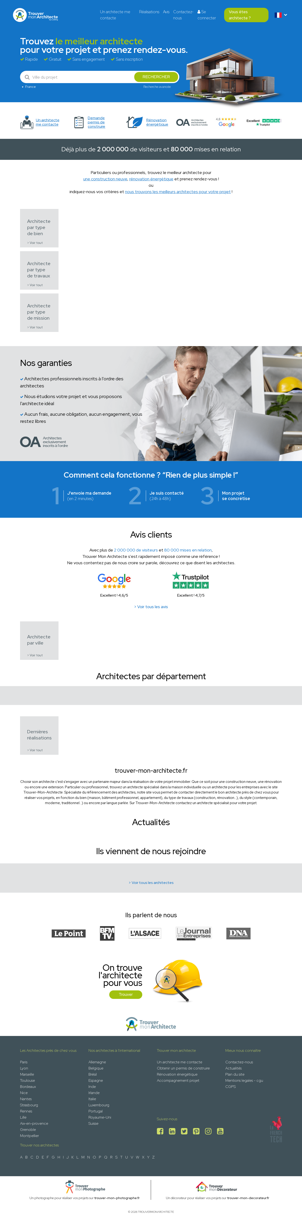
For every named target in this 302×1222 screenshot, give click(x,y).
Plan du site (234, 1074)
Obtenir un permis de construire (183, 1068)
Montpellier (29, 1135)
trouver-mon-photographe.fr (117, 1198)
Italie (92, 1098)
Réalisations (149, 11)
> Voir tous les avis (151, 606)
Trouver (126, 994)
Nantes (26, 1098)
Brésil (92, 1074)
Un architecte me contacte (115, 15)
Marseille (27, 1074)
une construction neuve (105, 179)
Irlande (94, 1092)
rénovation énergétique (151, 179)
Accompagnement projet (178, 1080)
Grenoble (28, 1129)
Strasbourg (29, 1105)
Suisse (93, 1123)
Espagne (95, 1080)
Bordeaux (28, 1086)
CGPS (230, 1086)
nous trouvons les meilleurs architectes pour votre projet (178, 191)
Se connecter (206, 15)
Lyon (24, 1068)
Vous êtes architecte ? (240, 15)
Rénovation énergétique (177, 1074)
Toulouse (27, 1080)
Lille (23, 1117)
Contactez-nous (183, 15)
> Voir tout (35, 243)
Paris (23, 1062)
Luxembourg (98, 1105)
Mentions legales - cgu (244, 1080)
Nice (24, 1092)
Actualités (233, 1068)
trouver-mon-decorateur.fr (248, 1198)
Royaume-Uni (99, 1117)
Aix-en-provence (34, 1123)
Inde (92, 1086)
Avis (166, 11)
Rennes (26, 1111)
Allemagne (97, 1062)
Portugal (95, 1111)
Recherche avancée (157, 87)
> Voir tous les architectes (151, 882)
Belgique (95, 1068)
